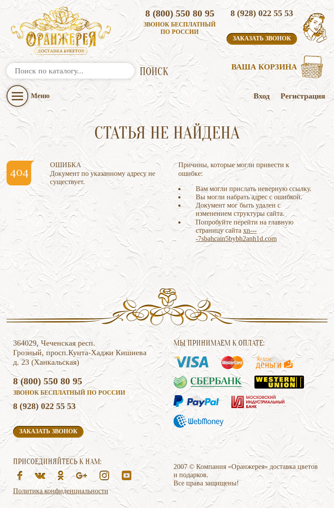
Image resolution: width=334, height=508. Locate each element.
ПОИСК (154, 72)
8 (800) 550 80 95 (179, 13)
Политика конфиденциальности (60, 491)
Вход (262, 96)
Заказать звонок (262, 38)
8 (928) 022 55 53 (261, 13)
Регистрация (303, 96)
